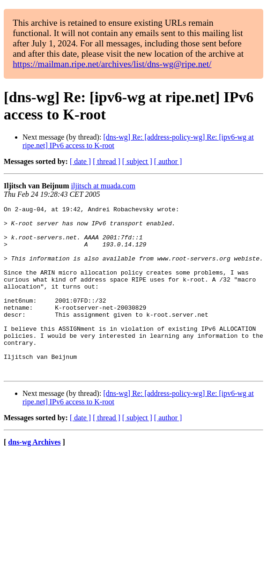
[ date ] (80, 161)
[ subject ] (137, 161)
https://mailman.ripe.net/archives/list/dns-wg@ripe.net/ (112, 64)
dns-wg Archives (34, 476)
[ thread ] (106, 161)
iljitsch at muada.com (103, 186)
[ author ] (168, 161)
